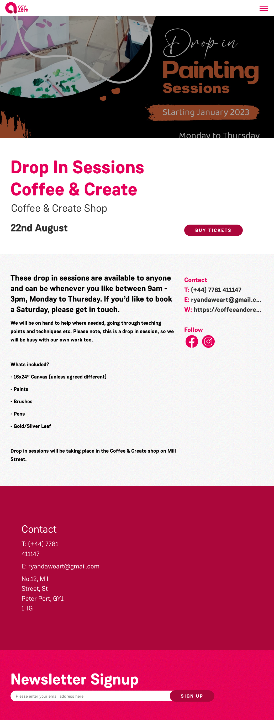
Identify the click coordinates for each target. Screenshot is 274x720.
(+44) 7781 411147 (216, 290)
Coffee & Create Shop (59, 208)
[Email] (105, 696)
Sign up (192, 696)
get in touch (97, 309)
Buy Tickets (213, 230)
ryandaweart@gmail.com (228, 300)
